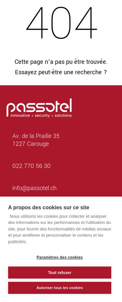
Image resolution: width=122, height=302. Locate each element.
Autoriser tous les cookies (59, 288)
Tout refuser (60, 272)
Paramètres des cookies (60, 257)
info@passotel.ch (34, 188)
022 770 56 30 (31, 166)
